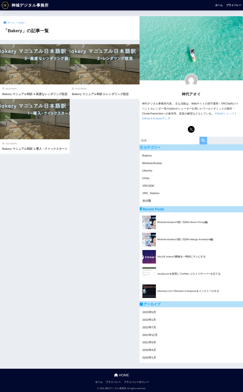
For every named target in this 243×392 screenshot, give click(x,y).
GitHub (146, 118)
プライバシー (233, 5)
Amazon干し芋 (161, 118)
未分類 (146, 200)
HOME (121, 375)
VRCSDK (148, 185)
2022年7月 (149, 327)
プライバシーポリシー (136, 382)
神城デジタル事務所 (25, 5)
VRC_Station (151, 193)
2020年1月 (149, 357)
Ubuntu (147, 170)
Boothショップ (225, 113)
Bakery (147, 155)
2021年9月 (149, 342)
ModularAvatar (152, 163)
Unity (146, 178)
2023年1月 (149, 319)
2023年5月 (149, 312)
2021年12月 (150, 335)
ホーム (219, 5)
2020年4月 (149, 350)
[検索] (203, 140)
